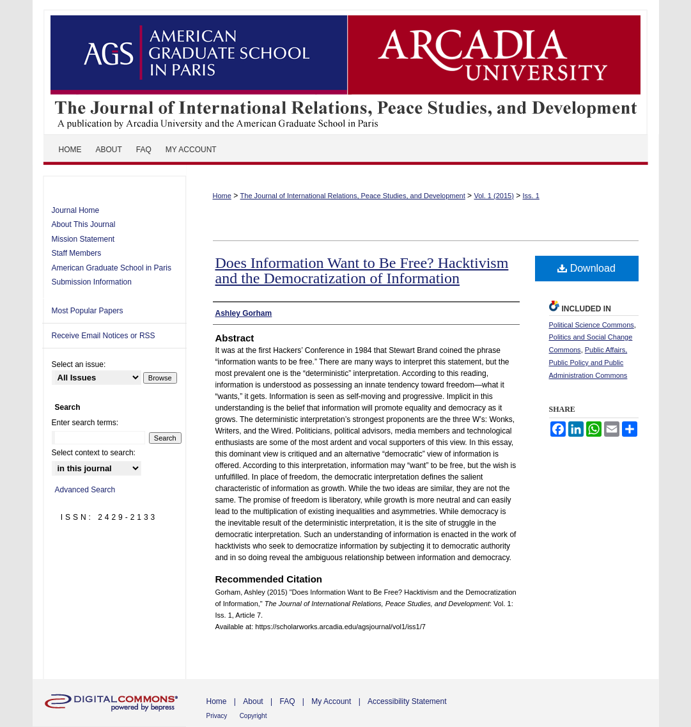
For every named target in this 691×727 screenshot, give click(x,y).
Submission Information (92, 282)
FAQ (287, 701)
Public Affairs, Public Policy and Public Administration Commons (588, 362)
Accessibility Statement (407, 701)
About (253, 701)
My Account (331, 701)
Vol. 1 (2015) (493, 195)
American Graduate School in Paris (111, 267)
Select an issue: (79, 364)
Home (222, 195)
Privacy (217, 715)
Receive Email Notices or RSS (103, 335)
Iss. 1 (531, 195)
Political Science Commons (591, 325)
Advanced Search (85, 489)
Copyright (253, 715)
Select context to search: (94, 452)
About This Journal (84, 224)
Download (586, 268)
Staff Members (77, 253)
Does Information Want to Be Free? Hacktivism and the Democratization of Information (362, 270)
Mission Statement (83, 239)
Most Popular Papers (87, 310)
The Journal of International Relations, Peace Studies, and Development (346, 67)
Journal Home (76, 210)
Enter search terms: (85, 422)
